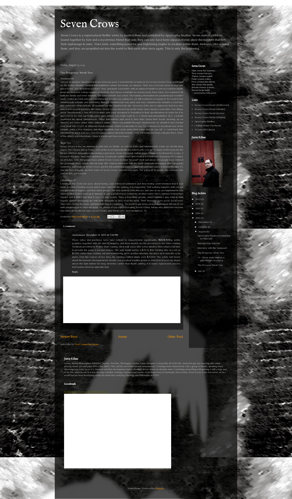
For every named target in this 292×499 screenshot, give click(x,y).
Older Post (175, 337)
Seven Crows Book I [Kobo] (209, 113)
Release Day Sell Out (209, 243)
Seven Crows (89, 24)
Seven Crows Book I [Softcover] (212, 105)
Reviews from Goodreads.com (157, 471)
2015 (198, 208)
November (204, 222)
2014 (198, 213)
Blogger (159, 488)
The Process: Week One (210, 265)
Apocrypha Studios (205, 121)
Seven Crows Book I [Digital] (210, 117)
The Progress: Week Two (211, 252)
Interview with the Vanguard (212, 248)
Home (122, 337)
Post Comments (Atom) (87, 344)
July (200, 271)
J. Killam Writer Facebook (208, 125)
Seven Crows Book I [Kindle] (210, 109)
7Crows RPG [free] (205, 129)
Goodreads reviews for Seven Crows (86, 392)
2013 (198, 218)
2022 (198, 199)
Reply (75, 271)
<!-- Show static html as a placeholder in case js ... (212, 259)
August (202, 231)
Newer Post (68, 337)
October (203, 226)
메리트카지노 (165, 240)
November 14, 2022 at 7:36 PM (102, 234)
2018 (198, 203)
